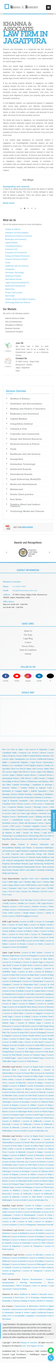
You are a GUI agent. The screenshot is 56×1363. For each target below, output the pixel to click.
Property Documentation (32, 1279)
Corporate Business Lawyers (19, 807)
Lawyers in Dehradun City (37, 1131)
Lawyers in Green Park (18, 934)
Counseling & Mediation (43, 794)
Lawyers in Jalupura (27, 1004)
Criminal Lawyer (23, 810)
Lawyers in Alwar (15, 1212)
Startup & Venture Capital (25, 1312)
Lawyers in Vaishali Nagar (33, 1058)
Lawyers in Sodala (17, 1045)
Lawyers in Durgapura (29, 956)
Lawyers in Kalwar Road (42, 1016)
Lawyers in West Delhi (35, 941)
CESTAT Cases (46, 891)
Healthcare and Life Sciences (17, 266)
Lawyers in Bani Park (10, 975)
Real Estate (9, 296)
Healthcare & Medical (28, 1294)
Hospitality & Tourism (10, 1301)
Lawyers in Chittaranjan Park (25, 984)
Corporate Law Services (28, 753)
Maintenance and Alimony (38, 781)
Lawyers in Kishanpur (24, 1118)
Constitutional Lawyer (21, 820)
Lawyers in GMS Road (28, 1095)
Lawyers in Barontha (35, 1086)
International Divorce (10, 778)
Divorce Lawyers (47, 900)
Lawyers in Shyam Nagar (42, 1039)
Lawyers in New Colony (20, 959)
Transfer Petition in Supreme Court (36, 788)
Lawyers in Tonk (25, 1221)
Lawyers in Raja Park (19, 1032)
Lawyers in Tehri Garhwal (42, 1243)
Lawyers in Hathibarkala (26, 1079)
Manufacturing (47, 1297)
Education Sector (46, 1294)
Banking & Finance (28, 1301)
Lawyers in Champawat (32, 1246)
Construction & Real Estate (13, 1297)
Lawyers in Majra (45, 1105)
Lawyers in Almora (18, 1240)
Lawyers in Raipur (35, 1083)
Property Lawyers (9, 906)
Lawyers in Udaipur (33, 1205)
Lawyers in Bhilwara (30, 1218)
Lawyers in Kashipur (36, 1236)
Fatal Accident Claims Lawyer (35, 829)
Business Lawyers (39, 906)
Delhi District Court (34, 885)
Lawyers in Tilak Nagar (24, 1052)
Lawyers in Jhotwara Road (25, 1010)
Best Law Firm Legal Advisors (25, 813)
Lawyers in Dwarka (18, 944)
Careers (28, 642)
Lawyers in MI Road (21, 1026)
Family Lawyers (9, 903)
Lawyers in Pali (8, 1221)
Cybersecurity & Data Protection (23, 1309)
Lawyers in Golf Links (25, 994)
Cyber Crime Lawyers (11, 913)
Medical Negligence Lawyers (27, 916)
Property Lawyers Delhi (18, 756)
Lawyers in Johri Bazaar (32, 1127)
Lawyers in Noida (35, 944)
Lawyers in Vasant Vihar (24, 1073)
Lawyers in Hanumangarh (24, 1215)
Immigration (10, 269)
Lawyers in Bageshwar (11, 1246)
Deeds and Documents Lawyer (31, 823)
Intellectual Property (13, 276)
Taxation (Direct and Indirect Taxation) (20, 299)
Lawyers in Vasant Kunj (12, 937)
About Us (28, 631)
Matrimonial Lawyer (25, 817)
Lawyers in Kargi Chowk (12, 1108)
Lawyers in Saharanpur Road (20, 1111)
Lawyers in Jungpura (34, 1013)
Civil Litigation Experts (33, 765)
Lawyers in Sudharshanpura (29, 1048)
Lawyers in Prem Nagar (12, 1076)
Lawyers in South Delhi (33, 928)
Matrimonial (9, 289)
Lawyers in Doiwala (38, 1092)
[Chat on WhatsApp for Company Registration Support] (51, 1350)
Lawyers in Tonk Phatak (12, 1055)
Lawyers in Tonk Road (44, 1052)
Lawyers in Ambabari (33, 968)
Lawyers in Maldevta (11, 1121)
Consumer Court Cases (18, 888)
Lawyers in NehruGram (43, 1118)
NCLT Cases (7, 895)
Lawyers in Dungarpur (27, 1225)
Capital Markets (11, 243)
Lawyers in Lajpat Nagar (12, 928)
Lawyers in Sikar (46, 1218)
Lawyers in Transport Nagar (34, 1055)
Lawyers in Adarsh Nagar (33, 962)
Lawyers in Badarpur (43, 972)
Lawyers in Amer (26, 972)
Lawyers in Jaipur (9, 1004)
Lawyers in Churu (44, 1215)
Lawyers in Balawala (17, 1083)
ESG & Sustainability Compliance (21, 1316)
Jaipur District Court (16, 885)
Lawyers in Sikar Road (42, 959)
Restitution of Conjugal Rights (15, 791)
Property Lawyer (9, 817)
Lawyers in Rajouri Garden (41, 925)
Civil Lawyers (24, 906)
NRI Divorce (26, 778)
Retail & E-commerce (45, 1301)
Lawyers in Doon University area (15, 1092)
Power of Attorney (40, 1286)
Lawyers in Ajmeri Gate (43, 965)
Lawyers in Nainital (36, 1233)
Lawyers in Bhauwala (24, 1089)
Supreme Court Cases (30, 879)
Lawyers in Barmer (9, 1225)
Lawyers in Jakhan (28, 1105)
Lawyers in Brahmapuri (11, 981)
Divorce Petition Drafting (21, 794)
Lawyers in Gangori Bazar (35, 991)
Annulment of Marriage (42, 785)
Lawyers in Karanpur (21, 1102)
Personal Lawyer (46, 813)
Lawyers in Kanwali (31, 1108)
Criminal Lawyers (46, 910)
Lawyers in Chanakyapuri (41, 934)
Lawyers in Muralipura (12, 1029)
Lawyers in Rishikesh (19, 1233)
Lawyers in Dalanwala (30, 1070)
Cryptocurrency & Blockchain (26, 1306)
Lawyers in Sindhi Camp (12, 1042)
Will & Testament (23, 1286)
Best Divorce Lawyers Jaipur (30, 772)
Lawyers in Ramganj (38, 1032)
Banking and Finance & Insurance (18, 236)
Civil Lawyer (37, 804)
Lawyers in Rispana (10, 1105)
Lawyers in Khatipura (33, 1020)
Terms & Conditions (27, 650)
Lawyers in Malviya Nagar (29, 1023)
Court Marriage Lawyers (29, 900)
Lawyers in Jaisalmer (43, 1221)
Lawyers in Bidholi (17, 1086)
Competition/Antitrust (13, 246)
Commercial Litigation (19, 762)
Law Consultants (37, 810)
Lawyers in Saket (31, 937)
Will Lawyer (15, 826)
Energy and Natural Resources (17, 256)
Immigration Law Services (25, 759)
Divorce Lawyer (23, 804)
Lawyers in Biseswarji (43, 978)
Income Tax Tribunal (30, 891)
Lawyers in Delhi (27, 922)
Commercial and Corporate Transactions (18, 797)
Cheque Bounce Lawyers (33, 913)
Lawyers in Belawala (10, 1127)
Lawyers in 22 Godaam (11, 962)
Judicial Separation (38, 791)
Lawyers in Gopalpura (44, 994)
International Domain (13, 279)
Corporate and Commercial (16, 253)
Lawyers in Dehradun (34, 1230)
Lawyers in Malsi (16, 1099)
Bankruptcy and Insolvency (16, 239)
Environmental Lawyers (27, 910)
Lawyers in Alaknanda (11, 968)
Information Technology (14, 273)
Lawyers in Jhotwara (45, 1010)
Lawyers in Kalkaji (22, 1016)
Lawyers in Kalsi (19, 1131)
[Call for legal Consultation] (51, 1358)
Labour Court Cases (37, 888)
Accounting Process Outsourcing (26, 836)
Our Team (28, 635)
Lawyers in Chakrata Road (42, 1102)
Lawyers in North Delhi (33, 1029)
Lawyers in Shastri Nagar (20, 1039)
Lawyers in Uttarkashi (21, 1243)
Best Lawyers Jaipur (41, 769)
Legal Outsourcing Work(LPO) (17, 283)
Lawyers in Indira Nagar (33, 1076)
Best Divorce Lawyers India (22, 839)
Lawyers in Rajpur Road (33, 1067)
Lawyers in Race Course (34, 1099)
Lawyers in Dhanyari (43, 1089)
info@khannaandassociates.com (24, 590)
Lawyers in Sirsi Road (34, 1042)
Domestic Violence (9, 788)
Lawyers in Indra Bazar (23, 1000)
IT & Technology (32, 1297)
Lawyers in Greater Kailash (13, 997)
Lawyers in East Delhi (16, 941)
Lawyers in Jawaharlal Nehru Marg (22, 1007)
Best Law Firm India (42, 839)
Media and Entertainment (15, 286)
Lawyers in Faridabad (18, 947)
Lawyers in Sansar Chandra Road (26, 1036)
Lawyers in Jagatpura (44, 1000)
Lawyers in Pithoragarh (36, 1240)
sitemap (28, 654)
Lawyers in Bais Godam (32, 952)
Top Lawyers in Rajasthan (36, 749)
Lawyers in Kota (17, 1209)
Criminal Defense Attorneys (39, 756)
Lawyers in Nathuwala (22, 1124)
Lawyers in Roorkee (18, 1236)
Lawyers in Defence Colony (27, 931)
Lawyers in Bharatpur (32, 1212)
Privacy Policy (28, 646)
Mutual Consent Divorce (26, 775)
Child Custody (39, 778)
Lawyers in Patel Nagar (35, 1115)
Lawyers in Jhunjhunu (11, 1218)
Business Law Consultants (12, 765)
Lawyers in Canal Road (45, 1073)
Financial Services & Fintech (16, 259)
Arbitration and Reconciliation (17, 233)
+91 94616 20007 (19, 586)
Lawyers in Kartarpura (12, 1020)
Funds (7, 263)
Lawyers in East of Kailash (12, 991)
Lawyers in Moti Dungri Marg (42, 1026)
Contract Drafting (20, 1289)
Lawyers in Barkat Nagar (20, 978)
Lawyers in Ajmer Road (22, 965)
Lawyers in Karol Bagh (18, 925)
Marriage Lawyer (41, 807)
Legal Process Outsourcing (41, 762)
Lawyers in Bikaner (35, 1209)
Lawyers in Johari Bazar (13, 1013)
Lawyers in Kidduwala (43, 1124)
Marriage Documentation (31, 1283)
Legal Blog (28, 638)
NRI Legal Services (45, 903)
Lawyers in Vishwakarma (27, 1061)
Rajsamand (41, 1225)
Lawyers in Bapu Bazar (30, 975)
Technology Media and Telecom (17, 302)
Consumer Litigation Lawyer (34, 826)
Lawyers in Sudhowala (32, 1121)
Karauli (50, 1225)
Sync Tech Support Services (33, 1346)
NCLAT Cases (14, 891)
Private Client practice (14, 293)
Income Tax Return (31, 833)
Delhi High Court (16, 882)
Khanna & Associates (29, 1343)
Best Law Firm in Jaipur (12, 749)
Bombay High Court (32, 882)
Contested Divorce (45, 775)
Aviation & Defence (12, 229)
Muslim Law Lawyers (26, 903)
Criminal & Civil (11, 249)
